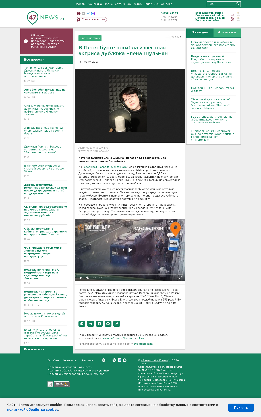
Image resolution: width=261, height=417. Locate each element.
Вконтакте (103, 360)
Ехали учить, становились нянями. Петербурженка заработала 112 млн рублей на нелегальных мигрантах (45, 337)
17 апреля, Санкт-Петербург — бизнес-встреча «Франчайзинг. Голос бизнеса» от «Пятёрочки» (212, 135)
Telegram (119, 360)
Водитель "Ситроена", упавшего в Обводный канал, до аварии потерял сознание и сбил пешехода (213, 75)
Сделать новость (93, 19)
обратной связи (144, 344)
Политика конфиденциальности (69, 367)
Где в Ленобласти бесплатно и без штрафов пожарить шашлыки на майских (212, 120)
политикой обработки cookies (32, 409)
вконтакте (83, 13)
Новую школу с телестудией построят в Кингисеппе (45, 317)
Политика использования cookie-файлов (75, 374)
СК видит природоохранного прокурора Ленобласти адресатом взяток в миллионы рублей (48, 41)
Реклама (87, 360)
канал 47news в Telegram (118, 338)
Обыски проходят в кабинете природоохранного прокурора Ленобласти (213, 45)
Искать (237, 3)
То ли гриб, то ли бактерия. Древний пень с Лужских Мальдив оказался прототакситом (45, 75)
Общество (134, 4)
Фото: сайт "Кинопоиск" (93, 151)
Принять (241, 407)
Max (125, 360)
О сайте (53, 360)
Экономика (94, 4)
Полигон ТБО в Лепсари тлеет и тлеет (212, 89)
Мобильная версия (78, 13)
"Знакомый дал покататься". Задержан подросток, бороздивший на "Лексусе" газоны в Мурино (211, 103)
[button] (81, 324)
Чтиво (148, 4)
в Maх (140, 338)
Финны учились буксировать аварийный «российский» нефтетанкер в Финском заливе (45, 113)
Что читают (227, 32)
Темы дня (200, 32)
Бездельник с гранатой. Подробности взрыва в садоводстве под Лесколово (211, 59)
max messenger (93, 13)
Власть (80, 4)
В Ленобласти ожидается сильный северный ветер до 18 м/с (45, 171)
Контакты (70, 360)
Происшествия (114, 4)
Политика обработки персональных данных (78, 370)
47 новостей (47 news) (155, 360)
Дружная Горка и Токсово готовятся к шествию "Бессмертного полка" (45, 152)
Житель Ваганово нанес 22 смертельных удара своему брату (45, 133)
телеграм (88, 13)
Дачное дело (163, 4)
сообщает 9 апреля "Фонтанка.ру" (106, 167)
